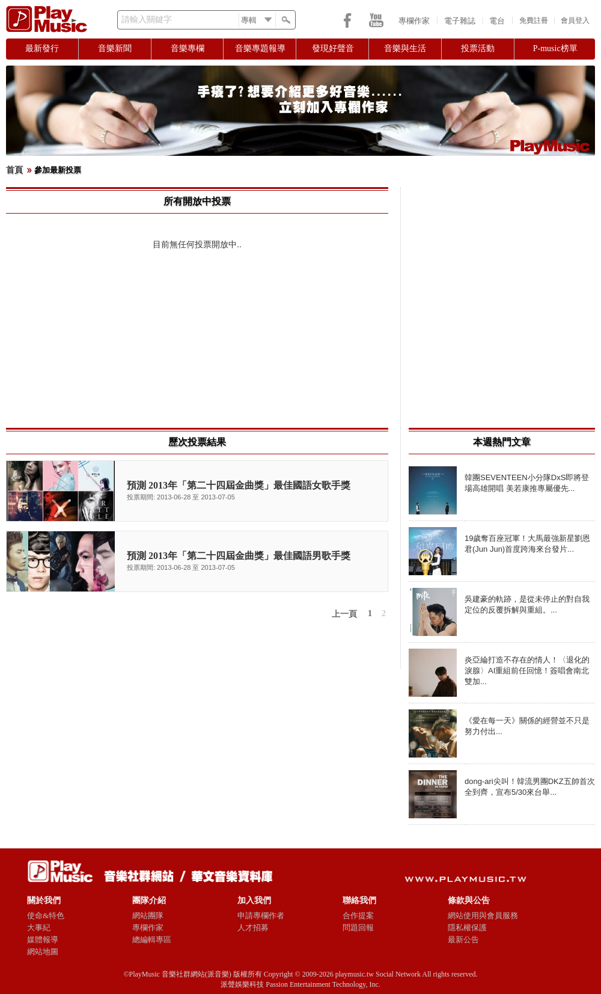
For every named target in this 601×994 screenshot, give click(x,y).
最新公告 (463, 939)
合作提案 (358, 915)
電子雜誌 (459, 20)
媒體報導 (42, 939)
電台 (497, 20)
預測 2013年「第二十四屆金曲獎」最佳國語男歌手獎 (238, 556)
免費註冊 (533, 20)
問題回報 (358, 927)
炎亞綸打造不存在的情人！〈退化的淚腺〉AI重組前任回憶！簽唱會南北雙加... (527, 670)
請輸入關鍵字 (146, 19)
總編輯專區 (151, 939)
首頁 (14, 169)
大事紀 (38, 927)
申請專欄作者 (260, 915)
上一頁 (344, 614)
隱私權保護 (467, 927)
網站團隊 (147, 915)
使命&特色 (45, 915)
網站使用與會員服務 (483, 915)
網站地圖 (42, 951)
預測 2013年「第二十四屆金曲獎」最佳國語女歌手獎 (238, 485)
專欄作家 (414, 20)
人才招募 (253, 927)
